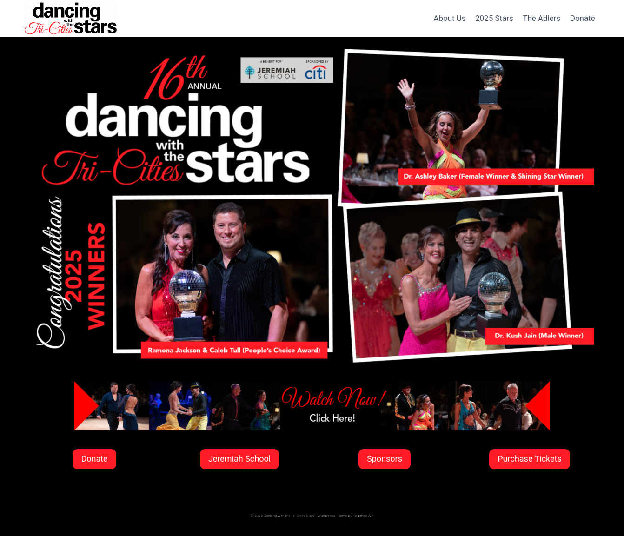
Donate (582, 18)
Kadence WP (363, 516)
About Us (449, 18)
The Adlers (541, 18)
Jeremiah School (239, 458)
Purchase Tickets (530, 458)
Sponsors (384, 458)
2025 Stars (494, 18)
